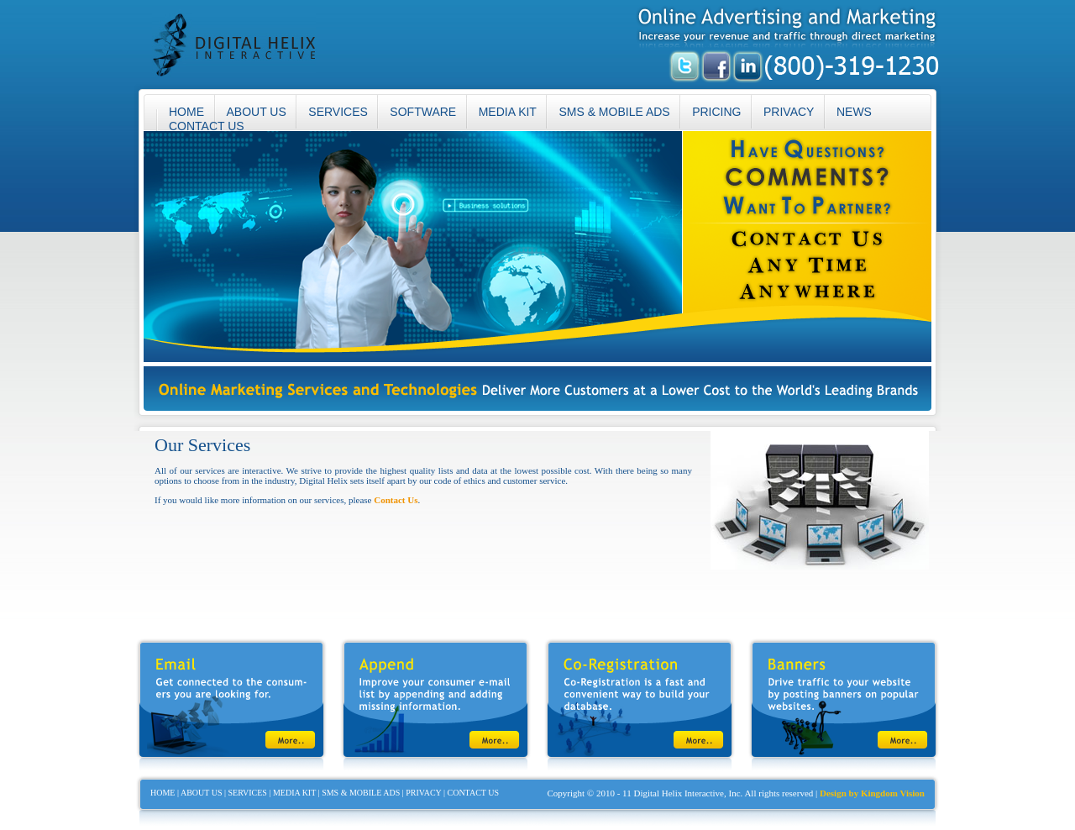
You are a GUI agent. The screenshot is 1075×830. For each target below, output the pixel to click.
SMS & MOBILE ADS (613, 111)
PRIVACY (788, 111)
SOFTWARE (423, 111)
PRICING (716, 111)
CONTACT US (206, 126)
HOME (162, 792)
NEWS (854, 111)
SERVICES (338, 111)
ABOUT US (256, 111)
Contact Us (395, 500)
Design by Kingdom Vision (872, 793)
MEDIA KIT (508, 111)
